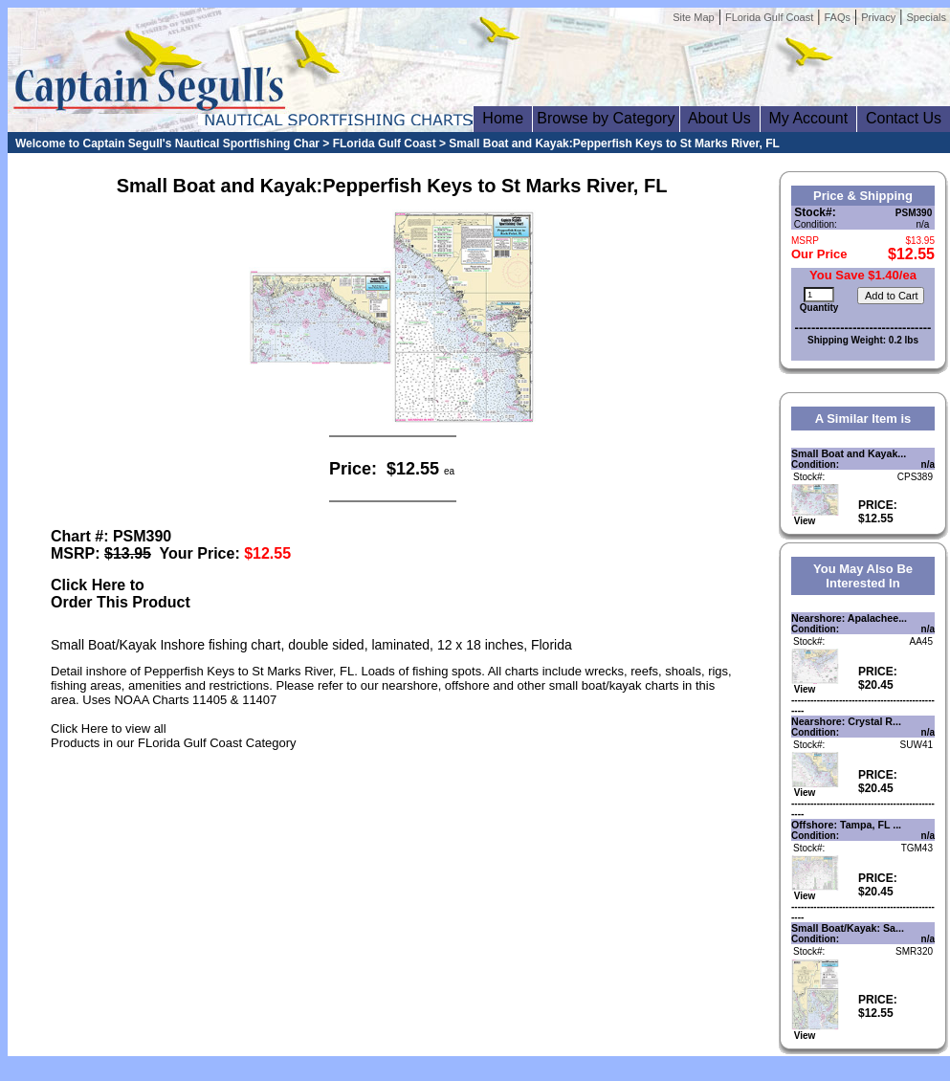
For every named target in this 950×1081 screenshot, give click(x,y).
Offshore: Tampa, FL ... (846, 824)
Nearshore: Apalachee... (849, 618)
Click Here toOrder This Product (120, 593)
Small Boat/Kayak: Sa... (847, 928)
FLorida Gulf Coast (769, 17)
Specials (926, 17)
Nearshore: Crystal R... (846, 721)
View (815, 516)
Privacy (878, 17)
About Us (720, 118)
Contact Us (903, 118)
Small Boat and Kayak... (848, 453)
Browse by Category (606, 118)
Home (502, 118)
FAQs (837, 17)
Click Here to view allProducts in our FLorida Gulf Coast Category (174, 735)
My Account (808, 118)
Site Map (693, 17)
